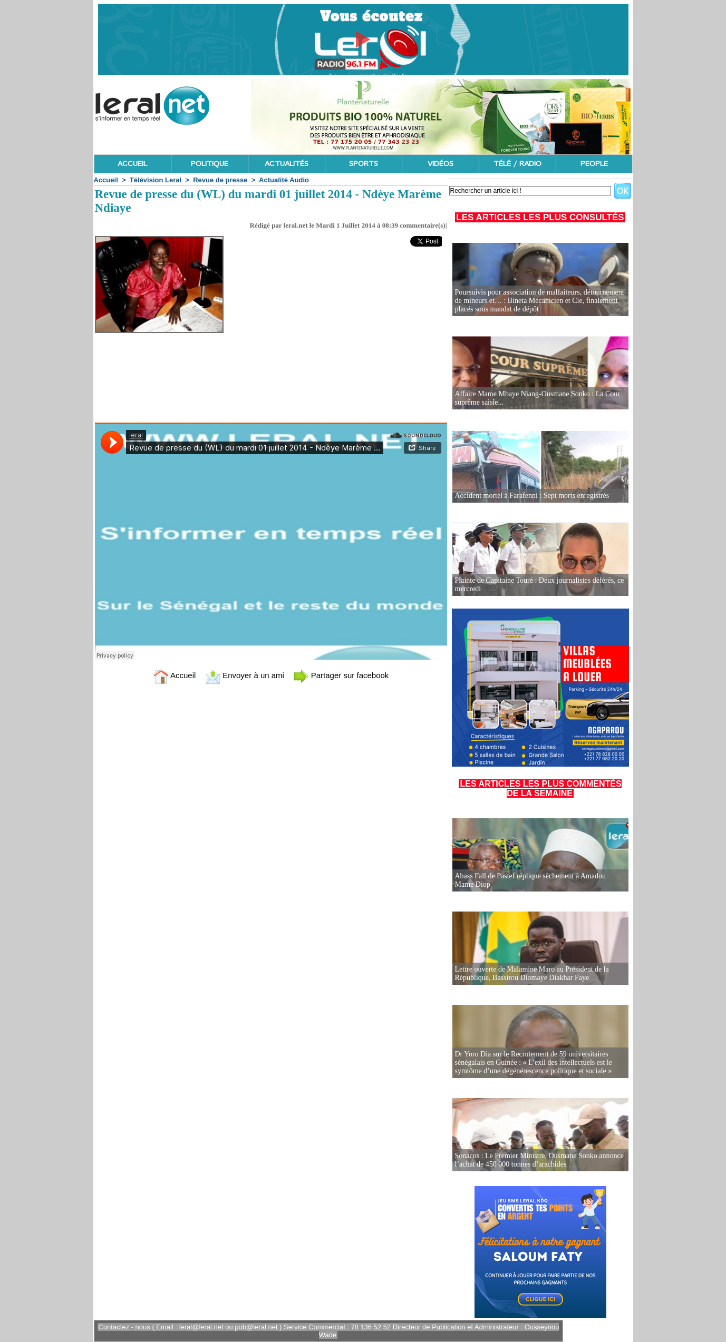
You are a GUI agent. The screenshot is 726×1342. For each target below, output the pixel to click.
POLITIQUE (209, 164)
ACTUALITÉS (286, 164)
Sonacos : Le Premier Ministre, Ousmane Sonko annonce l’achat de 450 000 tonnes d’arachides (539, 1160)
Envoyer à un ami (244, 675)
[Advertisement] (351, 345)
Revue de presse (220, 180)
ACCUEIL (132, 164)
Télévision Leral (155, 180)
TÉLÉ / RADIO (517, 164)
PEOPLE (594, 164)
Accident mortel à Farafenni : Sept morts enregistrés (532, 495)
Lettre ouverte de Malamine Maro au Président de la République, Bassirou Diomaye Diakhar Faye (532, 973)
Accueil (106, 180)
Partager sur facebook (341, 675)
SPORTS (363, 164)
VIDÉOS (440, 164)
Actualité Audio (284, 180)
